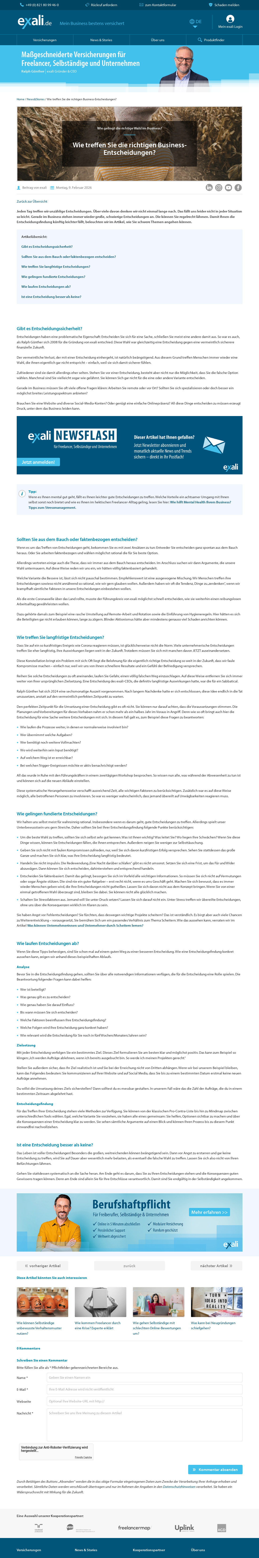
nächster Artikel (214, 1265)
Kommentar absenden (218, 1469)
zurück (129, 1265)
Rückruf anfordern (104, 5)
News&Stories (35, 99)
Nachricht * (25, 1413)
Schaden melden (227, 5)
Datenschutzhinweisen (179, 1486)
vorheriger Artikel (44, 1265)
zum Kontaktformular (160, 5)
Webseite (24, 1401)
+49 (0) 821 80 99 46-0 (42, 5)
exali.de (35, 22)
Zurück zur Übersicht (32, 201)
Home (20, 99)
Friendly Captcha (83, 1457)
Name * (22, 1377)
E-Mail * (22, 1389)
